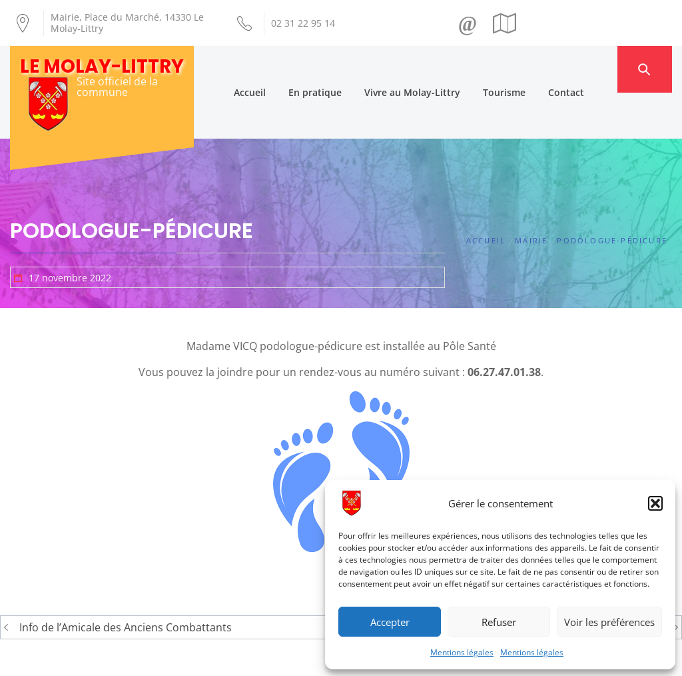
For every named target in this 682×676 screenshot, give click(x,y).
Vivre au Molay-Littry (436, 69)
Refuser (499, 622)
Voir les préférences (609, 622)
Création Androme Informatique (219, 658)
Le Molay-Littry (102, 66)
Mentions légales (462, 652)
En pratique (338, 69)
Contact (589, 69)
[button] (655, 503)
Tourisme (527, 69)
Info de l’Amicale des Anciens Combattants (125, 581)
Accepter (390, 622)
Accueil (273, 69)
